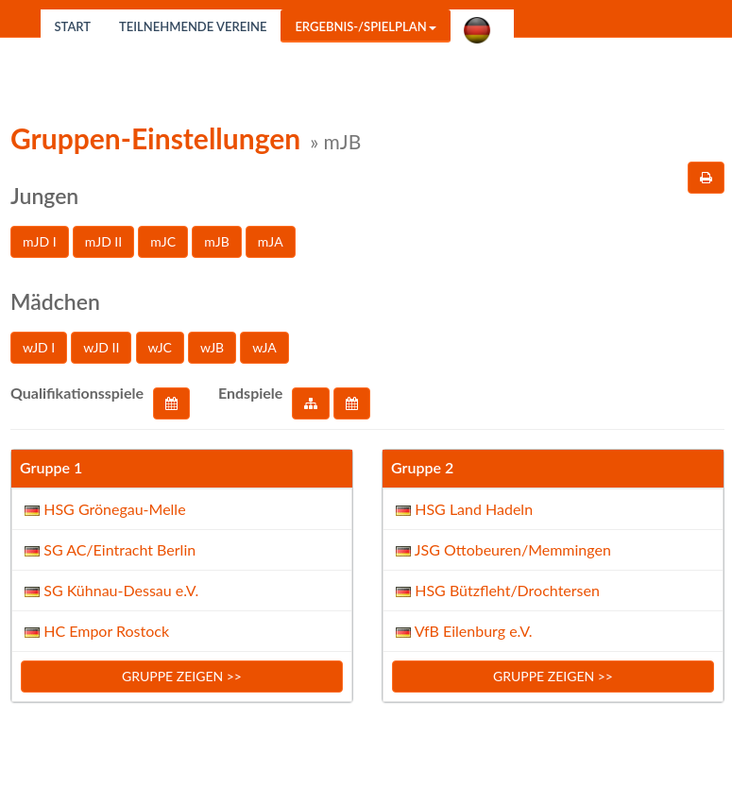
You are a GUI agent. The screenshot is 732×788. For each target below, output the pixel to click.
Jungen (44, 195)
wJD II (101, 347)
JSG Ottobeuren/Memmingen (501, 549)
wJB (212, 347)
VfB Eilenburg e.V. (462, 631)
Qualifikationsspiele (77, 393)
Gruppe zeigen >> (182, 676)
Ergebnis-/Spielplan (365, 26)
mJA (270, 241)
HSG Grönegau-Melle (103, 509)
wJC (160, 347)
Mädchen (55, 301)
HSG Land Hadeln (462, 509)
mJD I (40, 241)
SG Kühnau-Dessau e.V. (111, 590)
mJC (163, 241)
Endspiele (250, 393)
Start (73, 26)
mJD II (104, 241)
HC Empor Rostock (95, 631)
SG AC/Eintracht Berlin (108, 549)
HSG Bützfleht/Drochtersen (496, 590)
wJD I (39, 347)
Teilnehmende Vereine (192, 26)
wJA (264, 347)
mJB (216, 241)
